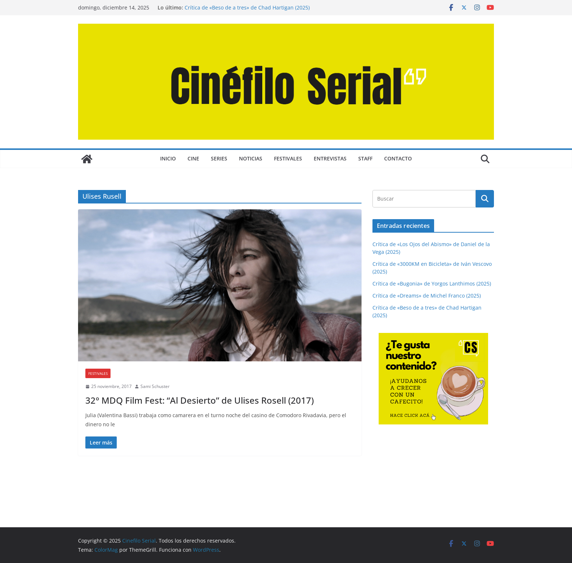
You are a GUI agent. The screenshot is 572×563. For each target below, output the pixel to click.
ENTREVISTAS (330, 158)
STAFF (365, 158)
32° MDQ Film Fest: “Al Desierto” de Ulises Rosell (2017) (199, 400)
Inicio (168, 158)
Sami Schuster (155, 386)
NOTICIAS (250, 158)
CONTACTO (398, 158)
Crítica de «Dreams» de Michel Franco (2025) (426, 295)
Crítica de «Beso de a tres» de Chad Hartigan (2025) (247, 7)
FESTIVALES (288, 158)
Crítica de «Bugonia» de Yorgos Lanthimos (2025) (431, 283)
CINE (193, 158)
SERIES (219, 158)
